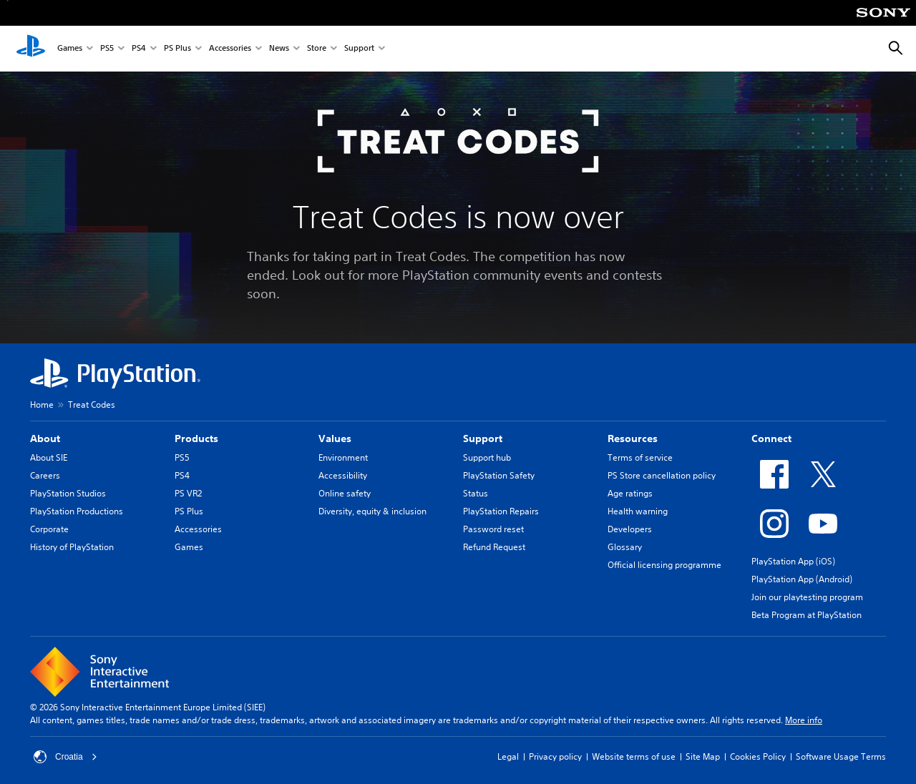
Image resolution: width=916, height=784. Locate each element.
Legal (508, 756)
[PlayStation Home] (31, 48)
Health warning (638, 511)
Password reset (493, 529)
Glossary (625, 547)
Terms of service (640, 457)
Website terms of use (634, 756)
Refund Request (494, 547)
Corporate (49, 529)
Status (475, 493)
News (279, 49)
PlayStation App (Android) (801, 579)
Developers (630, 529)
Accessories (230, 49)
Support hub (487, 457)
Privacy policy (555, 756)
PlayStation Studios (68, 493)
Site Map (703, 756)
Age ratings (630, 493)
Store (316, 49)
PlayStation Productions (76, 511)
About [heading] (45, 438)
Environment (343, 457)
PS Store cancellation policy (662, 475)
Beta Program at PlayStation (806, 615)
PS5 (107, 49)
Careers (45, 475)
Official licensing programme (664, 565)
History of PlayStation (72, 547)
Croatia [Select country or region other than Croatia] (65, 757)
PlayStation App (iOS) (793, 561)
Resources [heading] (633, 438)
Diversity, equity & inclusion (372, 511)
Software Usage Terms (841, 756)
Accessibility (342, 475)
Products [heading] (196, 438)
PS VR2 (188, 493)
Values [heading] (334, 438)
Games (69, 49)
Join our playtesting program (807, 597)
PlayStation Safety (499, 475)
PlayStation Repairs (501, 511)
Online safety (344, 493)
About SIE (48, 457)
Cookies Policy (758, 756)
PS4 (139, 49)
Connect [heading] (771, 438)
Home (42, 404)
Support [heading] (482, 438)
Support (359, 49)
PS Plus (177, 49)
